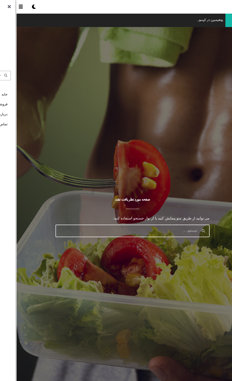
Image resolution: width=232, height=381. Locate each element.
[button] (4, 6)
